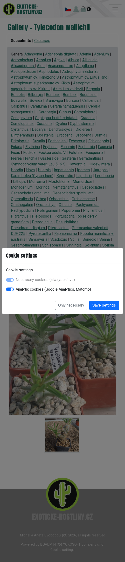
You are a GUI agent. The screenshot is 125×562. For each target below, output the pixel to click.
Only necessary (71, 305)
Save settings (104, 305)
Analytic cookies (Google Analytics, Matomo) (53, 289)
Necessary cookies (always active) (45, 279)
